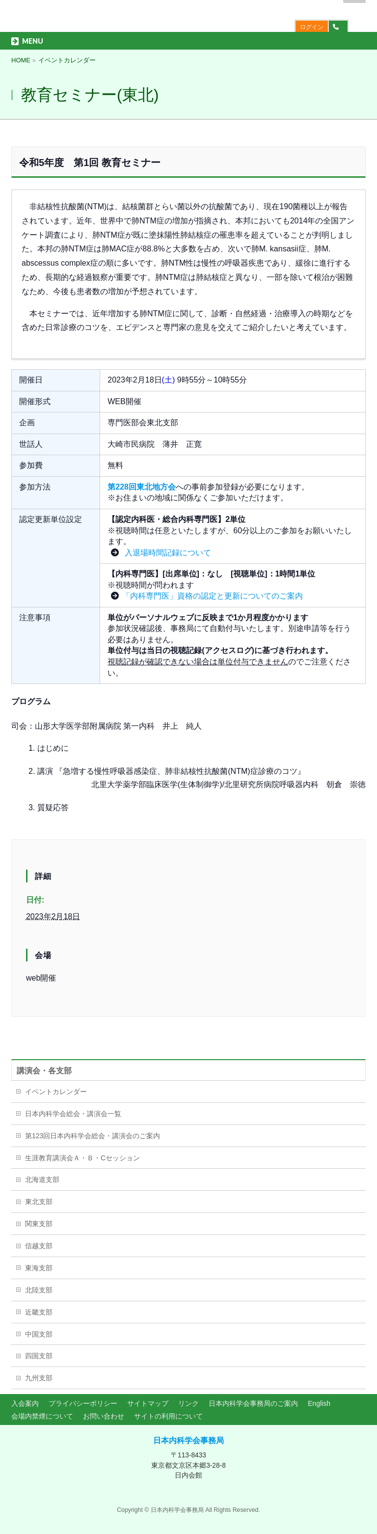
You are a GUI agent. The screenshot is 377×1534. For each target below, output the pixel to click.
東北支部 (39, 1201)
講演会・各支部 (44, 1071)
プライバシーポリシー (83, 1403)
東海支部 (39, 1268)
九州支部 (39, 1378)
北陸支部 (39, 1290)
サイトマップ (147, 1403)
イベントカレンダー (56, 1092)
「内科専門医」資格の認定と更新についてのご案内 (212, 596)
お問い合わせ (103, 1416)
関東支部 (39, 1224)
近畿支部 (39, 1312)
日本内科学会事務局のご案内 (253, 1403)
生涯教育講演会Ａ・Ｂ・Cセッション (82, 1158)
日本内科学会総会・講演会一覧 (73, 1114)
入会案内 (25, 1403)
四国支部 (39, 1356)
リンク (188, 1403)
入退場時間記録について (166, 552)
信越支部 (39, 1246)
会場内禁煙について (42, 1416)
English (319, 1403)
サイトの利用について (168, 1416)
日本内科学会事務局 (188, 1440)
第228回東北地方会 (142, 487)
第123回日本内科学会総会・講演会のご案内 (92, 1136)
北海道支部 (42, 1179)
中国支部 (39, 1334)
